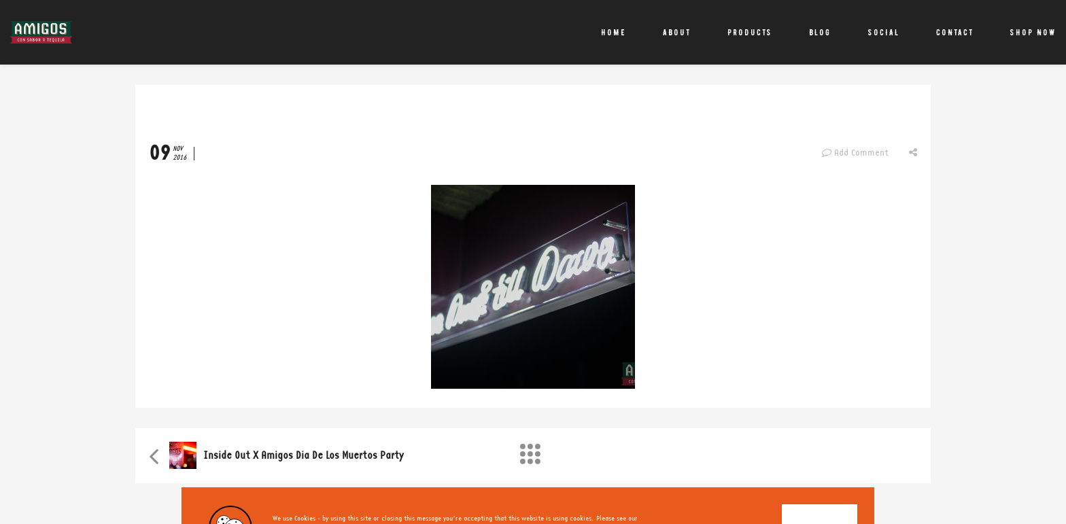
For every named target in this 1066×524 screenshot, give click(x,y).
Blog (820, 32)
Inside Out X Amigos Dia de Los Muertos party (303, 455)
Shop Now (1033, 32)
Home (613, 32)
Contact (955, 32)
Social (883, 32)
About (677, 32)
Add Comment (855, 152)
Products (749, 32)
